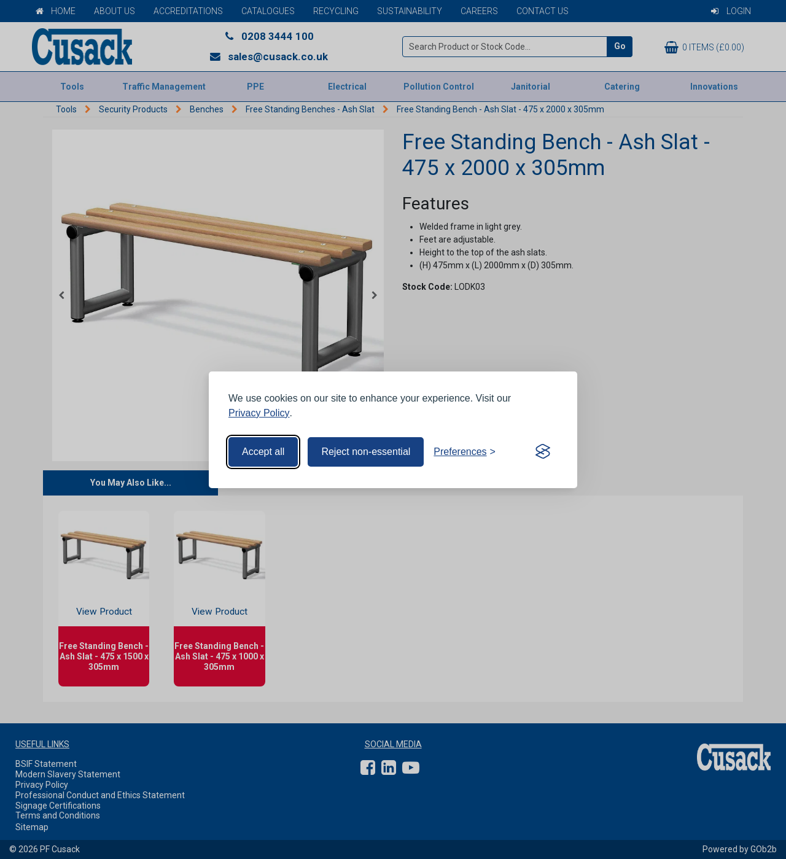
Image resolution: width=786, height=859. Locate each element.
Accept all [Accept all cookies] (263, 451)
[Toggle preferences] (465, 451)
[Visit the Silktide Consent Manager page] (543, 452)
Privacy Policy (259, 413)
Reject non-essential (365, 451)
